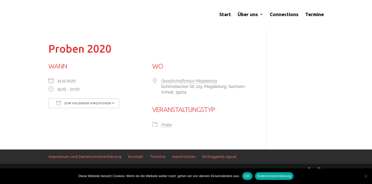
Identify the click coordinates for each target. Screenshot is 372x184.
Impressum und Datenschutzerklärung (84, 156)
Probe (166, 124)
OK (247, 176)
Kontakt (135, 156)
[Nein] (365, 176)
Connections (284, 15)
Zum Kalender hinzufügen (83, 103)
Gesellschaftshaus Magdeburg (189, 80)
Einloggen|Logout (219, 156)
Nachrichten (184, 156)
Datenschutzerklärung (274, 176)
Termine (314, 15)
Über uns (248, 15)
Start (225, 15)
